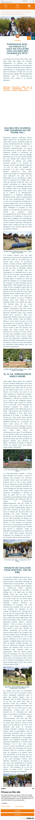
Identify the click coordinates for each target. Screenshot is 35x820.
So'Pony (24, 1)
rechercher (17, 6)
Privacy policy (19, 806)
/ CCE (12, 12)
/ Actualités (8, 12)
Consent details (5, 806)
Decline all (18, 814)
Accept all (17, 811)
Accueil (6, 6)
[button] (17, 6)
